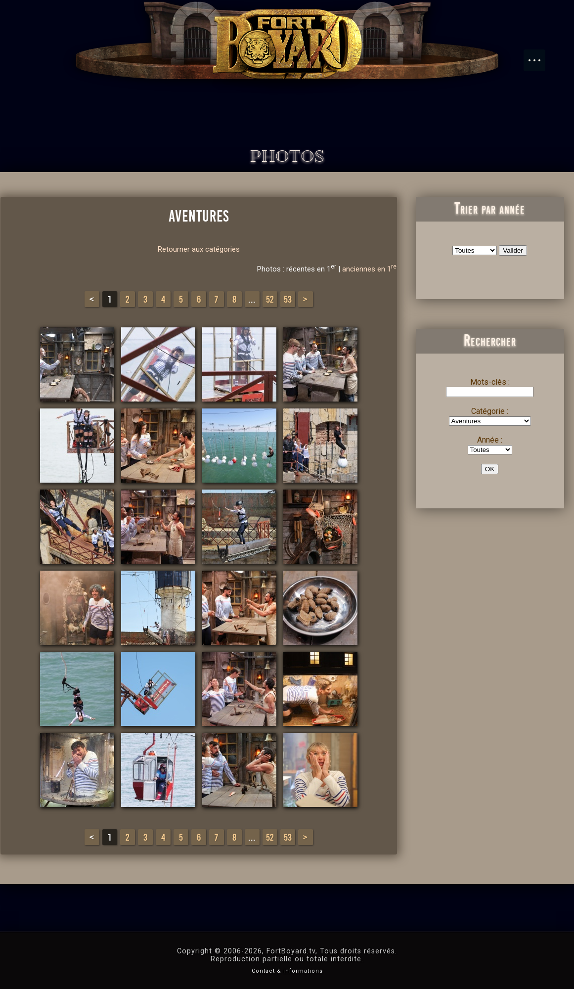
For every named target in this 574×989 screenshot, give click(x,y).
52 (270, 299)
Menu (539, 55)
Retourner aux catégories (199, 249)
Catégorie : (489, 411)
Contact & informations (287, 971)
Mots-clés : (490, 382)
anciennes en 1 (369, 269)
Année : (489, 440)
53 (288, 299)
